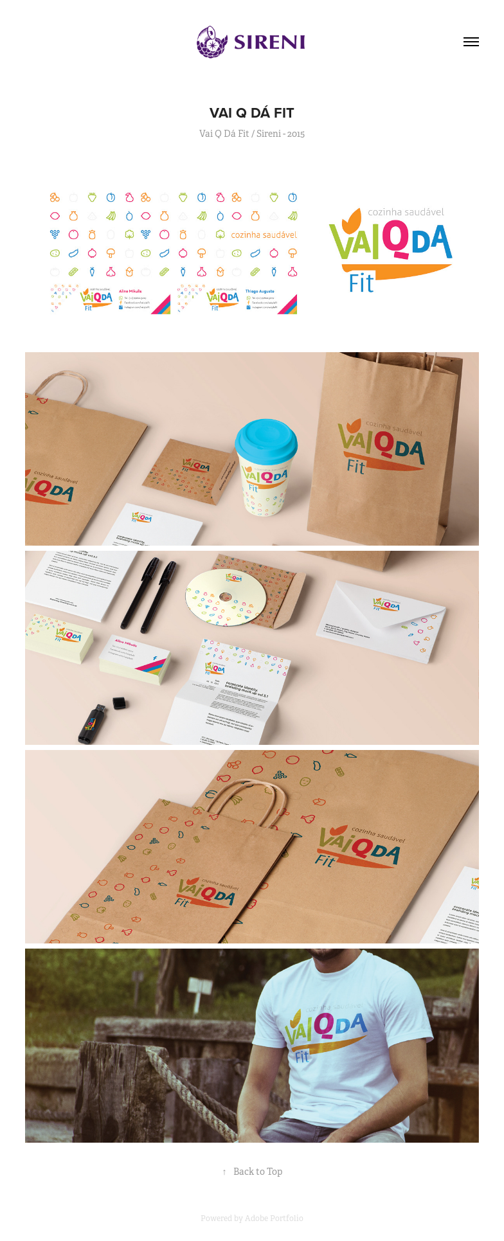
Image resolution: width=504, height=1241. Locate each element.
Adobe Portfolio (274, 1218)
